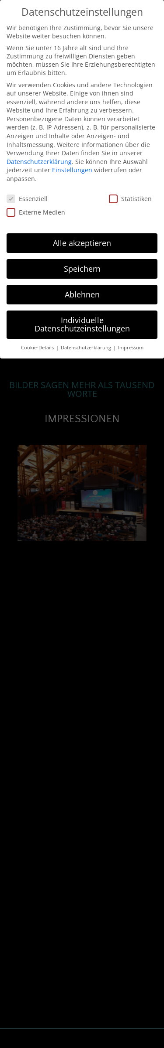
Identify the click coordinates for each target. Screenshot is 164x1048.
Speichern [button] (82, 268)
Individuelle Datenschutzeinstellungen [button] (82, 324)
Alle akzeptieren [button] (82, 242)
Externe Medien (36, 212)
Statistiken (130, 198)
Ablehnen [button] (82, 294)
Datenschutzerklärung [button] (86, 347)
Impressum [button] (130, 347)
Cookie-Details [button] (38, 347)
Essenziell (27, 198)
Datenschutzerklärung (39, 161)
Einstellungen (72, 169)
